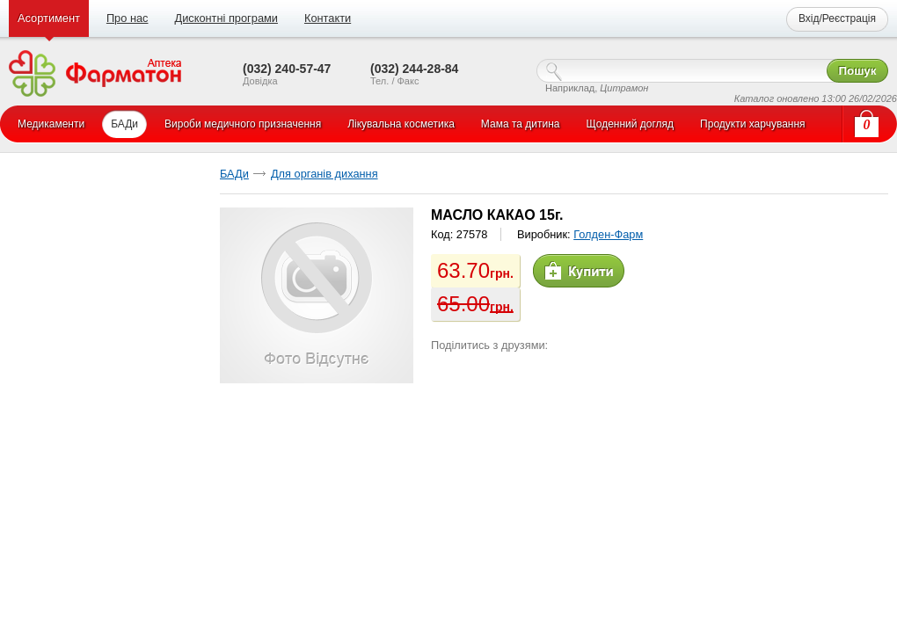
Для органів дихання (324, 173)
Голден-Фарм (608, 234)
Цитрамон (624, 88)
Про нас (127, 18)
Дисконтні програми (225, 18)
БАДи (234, 173)
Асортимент (49, 18)
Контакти (327, 18)
